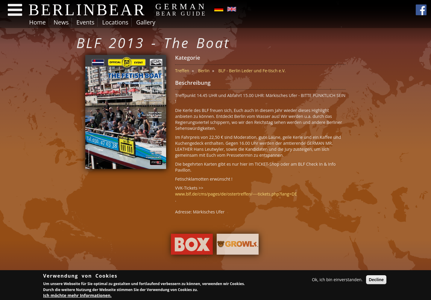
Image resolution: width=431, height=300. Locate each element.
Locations (115, 22)
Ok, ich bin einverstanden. (337, 280)
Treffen (182, 70)
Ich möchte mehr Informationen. (77, 296)
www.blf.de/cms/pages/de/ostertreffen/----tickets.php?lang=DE (236, 194)
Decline (376, 280)
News (61, 22)
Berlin (204, 70)
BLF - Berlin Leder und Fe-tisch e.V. (252, 70)
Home (37, 22)
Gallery (145, 22)
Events (85, 22)
